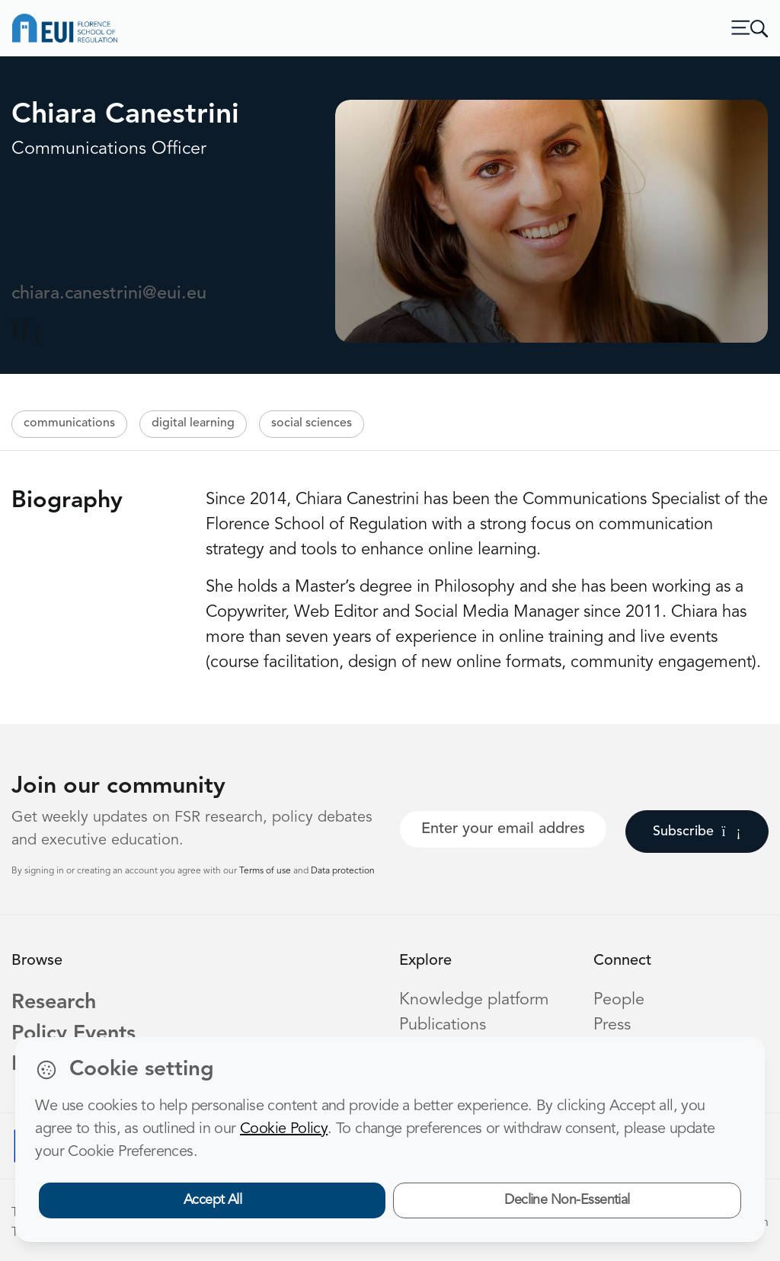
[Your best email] (503, 829)
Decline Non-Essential (567, 1200)
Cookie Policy (284, 1129)
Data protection (343, 871)
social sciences (311, 423)
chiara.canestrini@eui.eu (108, 294)
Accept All (213, 1200)
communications (69, 423)
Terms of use (266, 871)
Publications (442, 1025)
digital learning (193, 423)
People (618, 1000)
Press (612, 1025)
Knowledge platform (474, 1000)
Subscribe (696, 831)
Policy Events (73, 1034)
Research (53, 1003)
